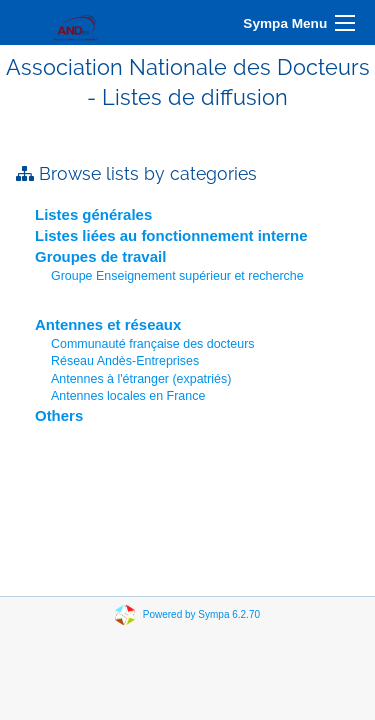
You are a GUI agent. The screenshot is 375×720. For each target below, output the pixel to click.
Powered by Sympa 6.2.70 (201, 614)
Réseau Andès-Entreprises (125, 361)
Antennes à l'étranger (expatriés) (141, 379)
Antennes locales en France (128, 396)
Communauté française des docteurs (153, 344)
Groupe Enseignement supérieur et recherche (177, 276)
